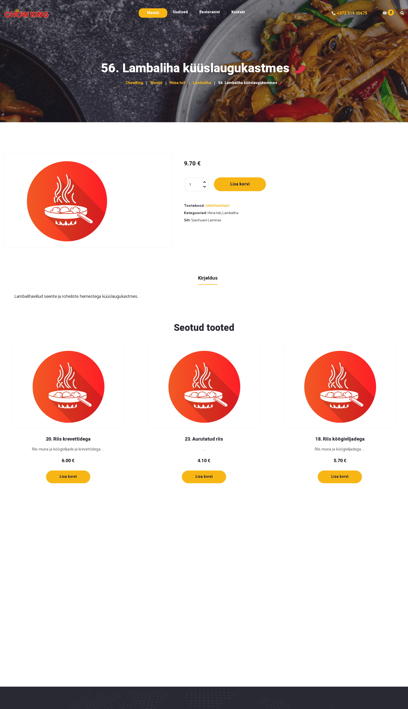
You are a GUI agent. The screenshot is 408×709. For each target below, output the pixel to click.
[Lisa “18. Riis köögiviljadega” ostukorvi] (340, 476)
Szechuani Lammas (206, 220)
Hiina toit (214, 213)
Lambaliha (230, 213)
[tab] (208, 278)
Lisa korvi (240, 184)
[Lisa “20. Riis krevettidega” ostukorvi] (68, 476)
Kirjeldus (208, 278)
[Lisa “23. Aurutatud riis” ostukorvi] (204, 476)
